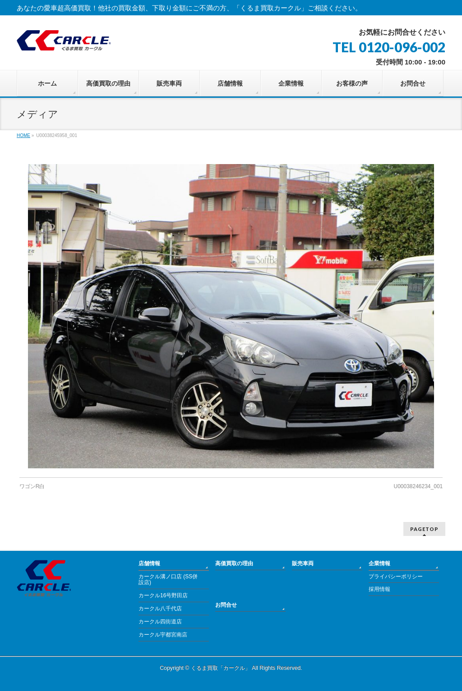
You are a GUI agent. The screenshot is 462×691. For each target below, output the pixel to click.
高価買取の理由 (234, 563)
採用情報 (379, 589)
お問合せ (226, 605)
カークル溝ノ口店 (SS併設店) (168, 579)
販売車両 (303, 563)
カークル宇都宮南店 (163, 635)
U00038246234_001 (418, 486)
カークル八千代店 (160, 608)
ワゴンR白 (32, 486)
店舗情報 (149, 563)
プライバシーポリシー (396, 576)
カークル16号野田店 (163, 595)
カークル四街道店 (160, 621)
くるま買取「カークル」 (220, 668)
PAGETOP (424, 529)
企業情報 (379, 563)
